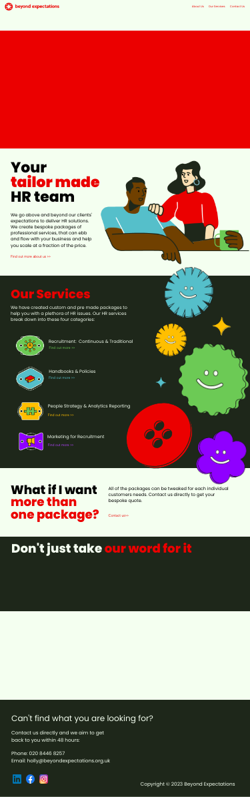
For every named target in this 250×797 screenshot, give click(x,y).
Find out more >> (62, 348)
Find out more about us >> (31, 257)
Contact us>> (119, 516)
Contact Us (237, 7)
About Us (198, 7)
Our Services (217, 7)
